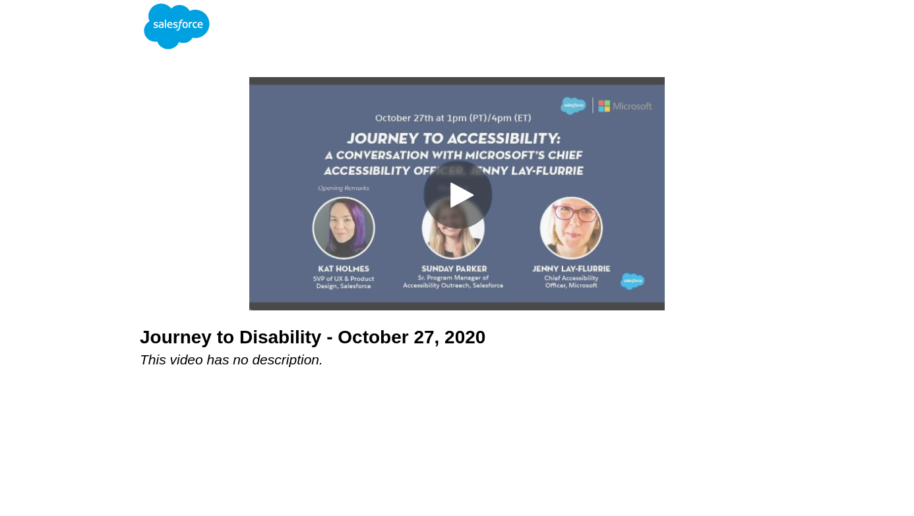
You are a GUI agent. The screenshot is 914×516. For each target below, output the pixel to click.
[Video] (457, 193)
